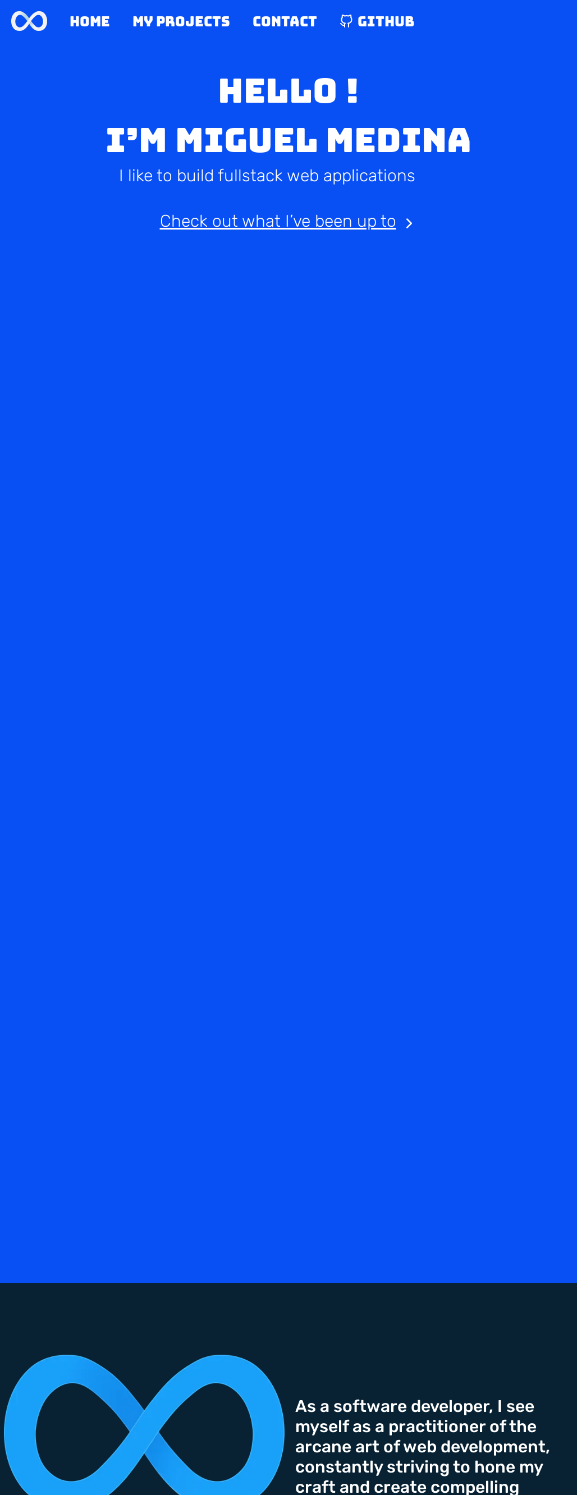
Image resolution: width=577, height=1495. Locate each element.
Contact (285, 21)
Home (90, 21)
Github (377, 21)
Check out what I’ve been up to (289, 221)
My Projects (181, 21)
